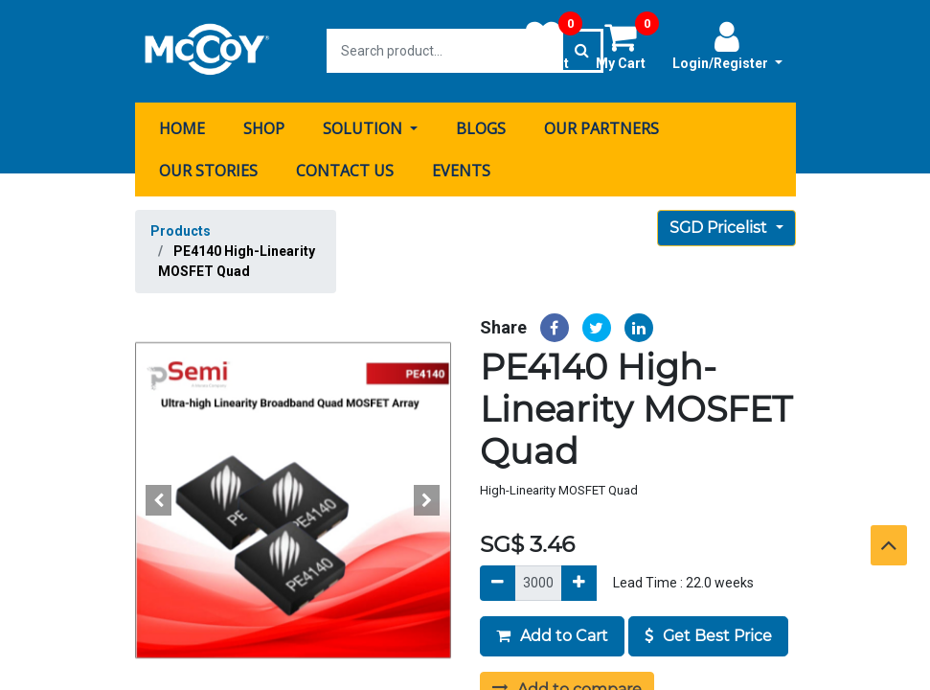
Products (180, 230)
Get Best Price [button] (708, 634)
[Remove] (497, 581)
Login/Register (727, 45)
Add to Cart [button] (552, 634)
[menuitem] (182, 127)
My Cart (627, 45)
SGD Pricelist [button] (720, 227)
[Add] (579, 581)
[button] (159, 499)
